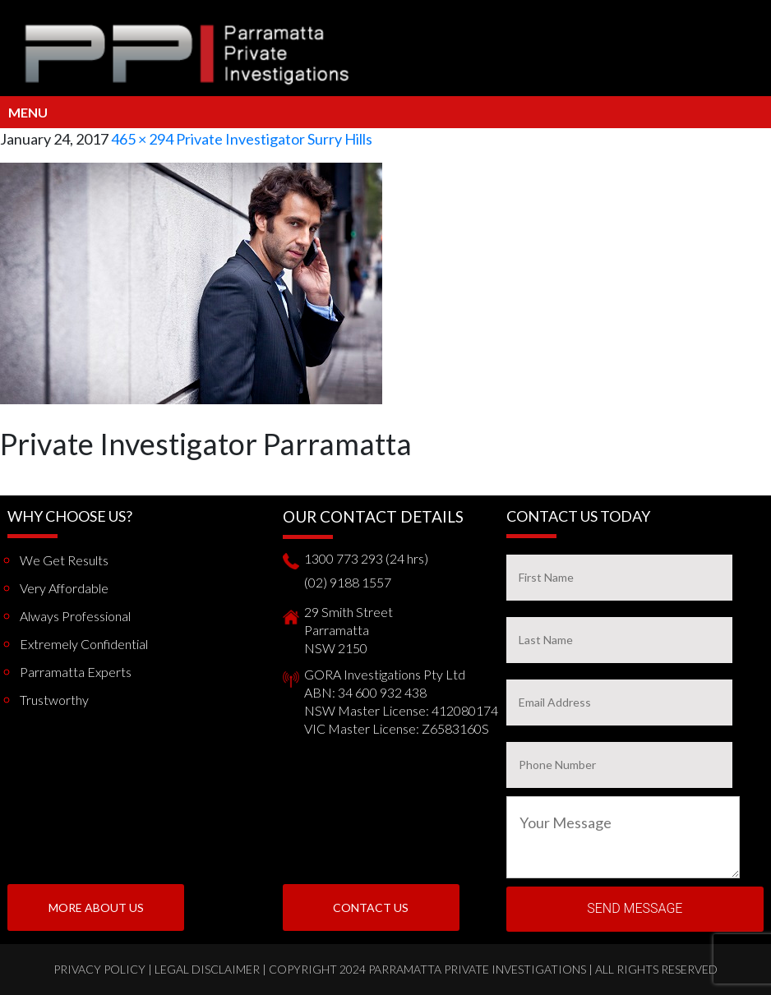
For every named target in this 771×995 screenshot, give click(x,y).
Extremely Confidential (84, 644)
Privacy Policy (99, 969)
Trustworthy (54, 699)
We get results (64, 560)
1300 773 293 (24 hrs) (366, 558)
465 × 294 (142, 139)
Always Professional (75, 616)
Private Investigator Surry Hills (274, 139)
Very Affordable (64, 588)
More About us (96, 907)
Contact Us (371, 907)
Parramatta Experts (76, 671)
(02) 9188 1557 (347, 582)
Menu (28, 112)
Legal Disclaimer (207, 969)
